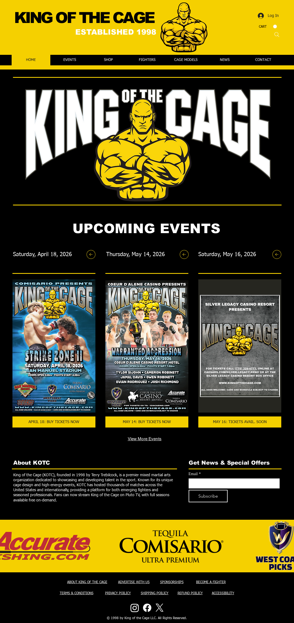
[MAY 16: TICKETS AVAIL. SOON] (239, 422)
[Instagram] (134, 607)
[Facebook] (147, 607)
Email (195, 474)
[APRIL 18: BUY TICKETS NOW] (53, 422)
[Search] (277, 34)
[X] (159, 607)
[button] (268, 27)
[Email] (232, 483)
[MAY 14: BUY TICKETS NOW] (146, 422)
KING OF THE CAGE (84, 17)
